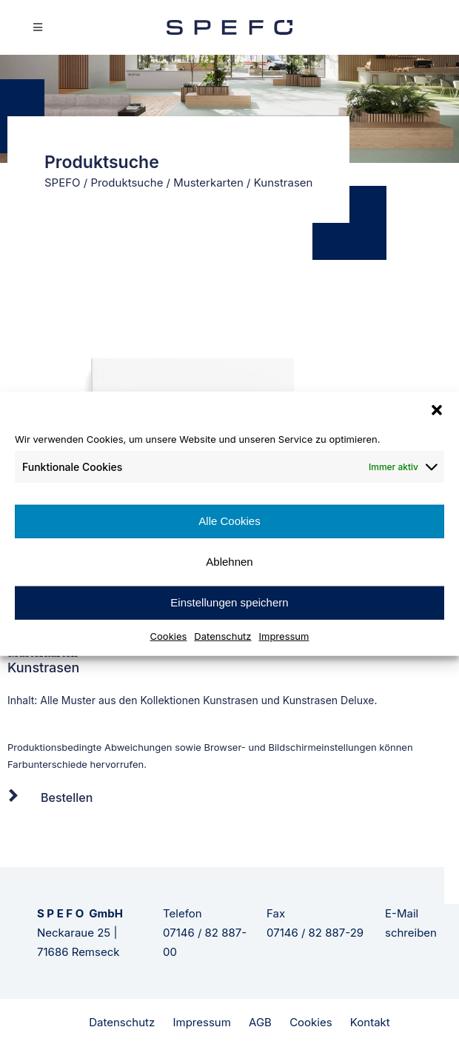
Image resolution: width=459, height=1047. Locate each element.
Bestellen (67, 797)
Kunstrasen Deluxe (329, 700)
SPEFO (62, 182)
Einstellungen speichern (229, 602)
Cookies (168, 635)
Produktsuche (126, 182)
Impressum (284, 635)
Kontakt (370, 1022)
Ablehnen (229, 561)
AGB (260, 1022)
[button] (436, 410)
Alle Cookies (229, 521)
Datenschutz (222, 635)
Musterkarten (208, 182)
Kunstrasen (230, 700)
